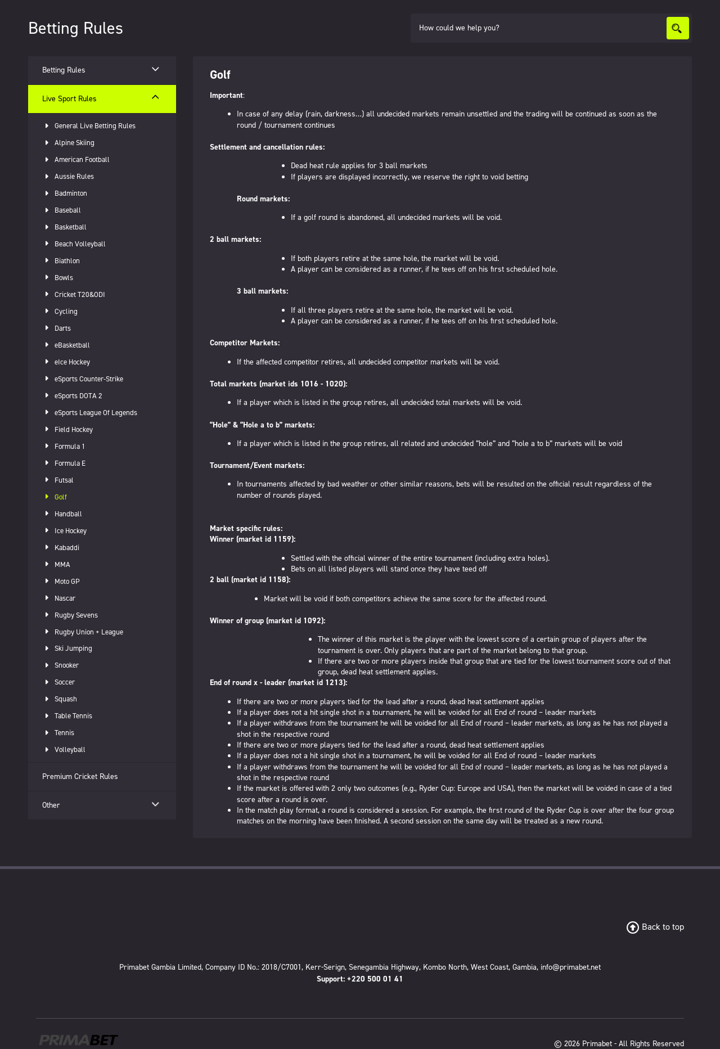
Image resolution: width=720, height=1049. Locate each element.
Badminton (64, 193)
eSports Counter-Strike (82, 379)
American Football (76, 159)
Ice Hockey (64, 530)
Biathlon (61, 260)
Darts (56, 328)
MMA (56, 564)
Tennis (58, 732)
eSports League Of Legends (89, 412)
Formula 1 (64, 446)
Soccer (58, 682)
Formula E (64, 463)
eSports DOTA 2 (72, 395)
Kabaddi (60, 547)
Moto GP (61, 581)
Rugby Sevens (70, 615)
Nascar (58, 598)
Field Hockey (67, 429)
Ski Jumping (67, 648)
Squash (59, 699)
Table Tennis (67, 716)
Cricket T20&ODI (73, 294)
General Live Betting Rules (89, 125)
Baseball (61, 210)
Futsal (58, 480)
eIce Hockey (66, 362)
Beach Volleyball (74, 244)
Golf (54, 497)
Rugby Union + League (82, 632)
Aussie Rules (68, 176)
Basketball (64, 227)
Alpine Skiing (68, 142)
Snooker (60, 665)
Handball (62, 514)
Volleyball (64, 749)
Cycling (60, 311)
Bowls (57, 277)
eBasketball (66, 345)
